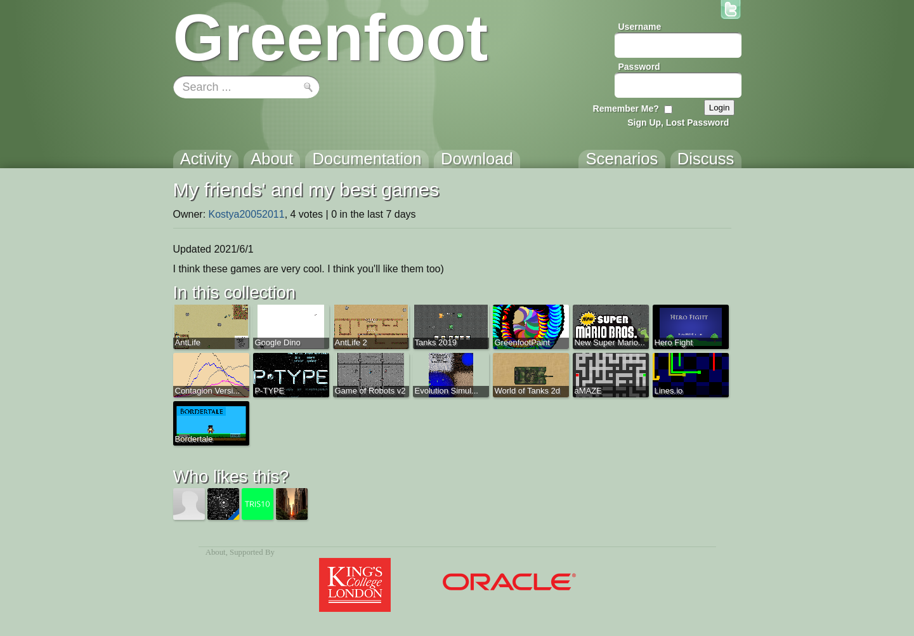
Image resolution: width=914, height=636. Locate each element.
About (216, 552)
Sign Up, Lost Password (678, 122)
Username (640, 27)
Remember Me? (626, 108)
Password (639, 67)
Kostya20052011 (247, 214)
